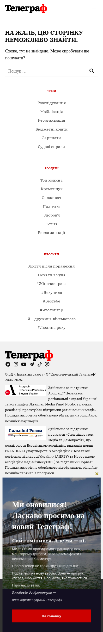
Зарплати (51, 137)
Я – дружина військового (52, 318)
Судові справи (51, 146)
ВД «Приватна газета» (27, 374)
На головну (51, 616)
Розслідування (51, 102)
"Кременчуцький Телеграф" (72, 374)
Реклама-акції (51, 232)
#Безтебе (51, 301)
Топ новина (51, 180)
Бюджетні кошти (52, 129)
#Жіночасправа (51, 283)
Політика (52, 206)
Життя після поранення (51, 266)
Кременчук (51, 188)
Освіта (52, 224)
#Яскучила (51, 292)
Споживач (51, 197)
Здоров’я (51, 215)
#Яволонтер (51, 309)
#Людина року (51, 327)
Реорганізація (51, 120)
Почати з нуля (51, 275)
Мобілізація (51, 111)
